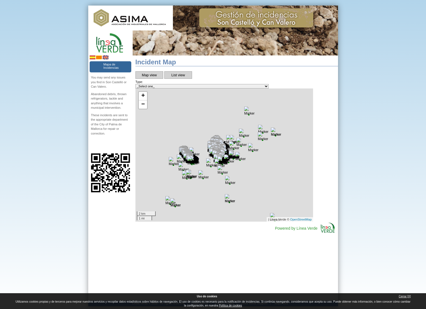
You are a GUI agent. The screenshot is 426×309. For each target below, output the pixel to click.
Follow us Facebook (93, 144)
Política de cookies (230, 305)
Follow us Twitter (102, 144)
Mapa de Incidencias (111, 66)
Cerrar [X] (405, 296)
